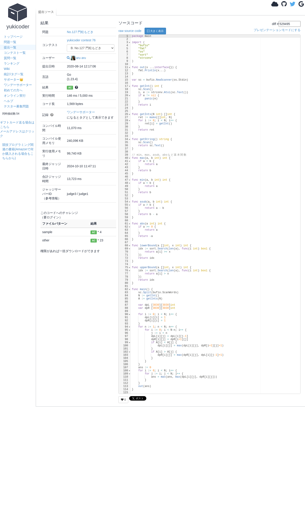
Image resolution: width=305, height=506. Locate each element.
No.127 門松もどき (80, 32)
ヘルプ (8, 101)
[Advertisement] (19, 227)
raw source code (129, 31)
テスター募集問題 (16, 106)
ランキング (11, 63)
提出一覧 (10, 47)
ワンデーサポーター (18, 85)
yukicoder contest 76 (81, 40)
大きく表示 (155, 31)
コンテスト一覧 (15, 52)
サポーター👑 (13, 79)
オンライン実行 (15, 95)
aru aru (78, 58)
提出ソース (46, 12)
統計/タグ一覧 (13, 74)
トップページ (13, 36)
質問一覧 (10, 58)
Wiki (7, 69)
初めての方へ (13, 90)
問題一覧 (10, 42)
